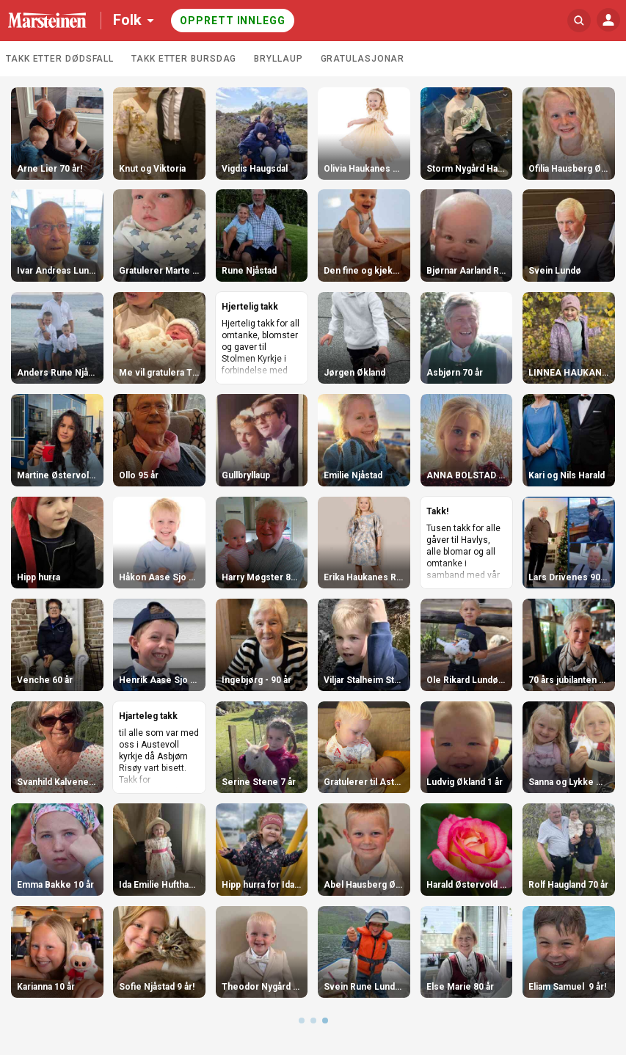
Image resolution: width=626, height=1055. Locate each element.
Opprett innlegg (232, 20)
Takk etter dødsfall (60, 59)
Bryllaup (278, 59)
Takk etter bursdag (183, 59)
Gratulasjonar (363, 59)
